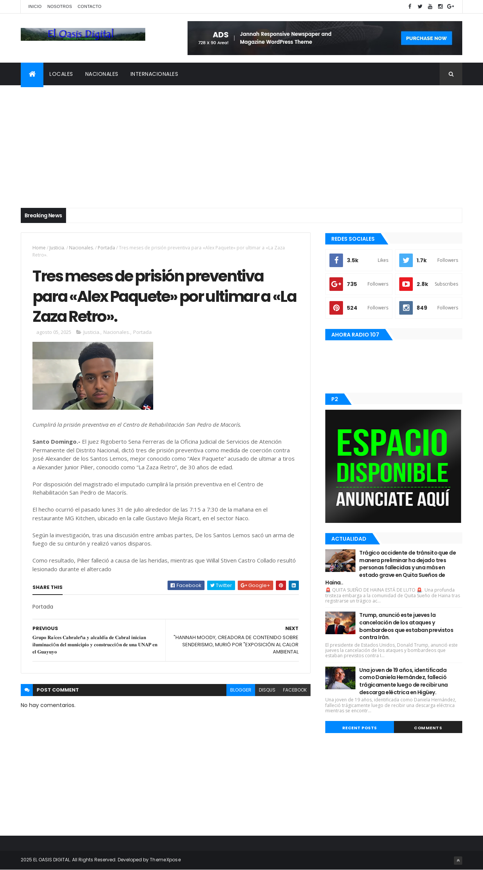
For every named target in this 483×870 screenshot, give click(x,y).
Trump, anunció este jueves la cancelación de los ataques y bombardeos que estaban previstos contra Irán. (406, 626)
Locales (61, 74)
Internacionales (154, 74)
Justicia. (57, 247)
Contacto (90, 6)
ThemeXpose (165, 859)
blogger (240, 690)
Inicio (35, 6)
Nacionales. (81, 247)
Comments (428, 728)
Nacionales (101, 74)
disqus (267, 690)
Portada (107, 247)
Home (39, 247)
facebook (295, 690)
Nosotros (59, 6)
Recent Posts (359, 728)
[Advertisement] (241, 142)
